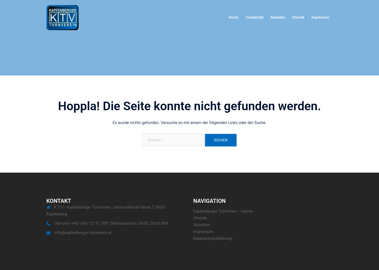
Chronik (298, 17)
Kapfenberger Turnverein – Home (223, 211)
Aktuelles (277, 17)
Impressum (320, 17)
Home (233, 17)
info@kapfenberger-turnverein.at (83, 232)
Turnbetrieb (254, 17)
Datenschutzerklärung (213, 238)
